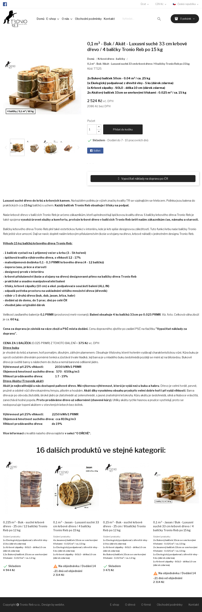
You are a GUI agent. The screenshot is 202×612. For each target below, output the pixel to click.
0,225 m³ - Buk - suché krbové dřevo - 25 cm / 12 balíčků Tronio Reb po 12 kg (25, 526)
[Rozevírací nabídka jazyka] (186, 4)
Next (84, 88)
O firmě (146, 604)
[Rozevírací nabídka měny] (161, 4)
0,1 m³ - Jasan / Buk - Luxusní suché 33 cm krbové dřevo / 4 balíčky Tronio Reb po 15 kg (173, 526)
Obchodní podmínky (169, 604)
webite (59, 604)
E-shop (114, 604)
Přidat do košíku (123, 129)
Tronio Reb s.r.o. (30, 604)
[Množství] (92, 129)
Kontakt (193, 604)
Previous (6, 147)
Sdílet (97, 150)
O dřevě (130, 604)
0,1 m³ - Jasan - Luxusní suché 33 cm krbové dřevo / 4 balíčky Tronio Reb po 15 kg (76, 526)
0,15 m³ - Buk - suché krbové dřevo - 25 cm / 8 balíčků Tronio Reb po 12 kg (124, 526)
